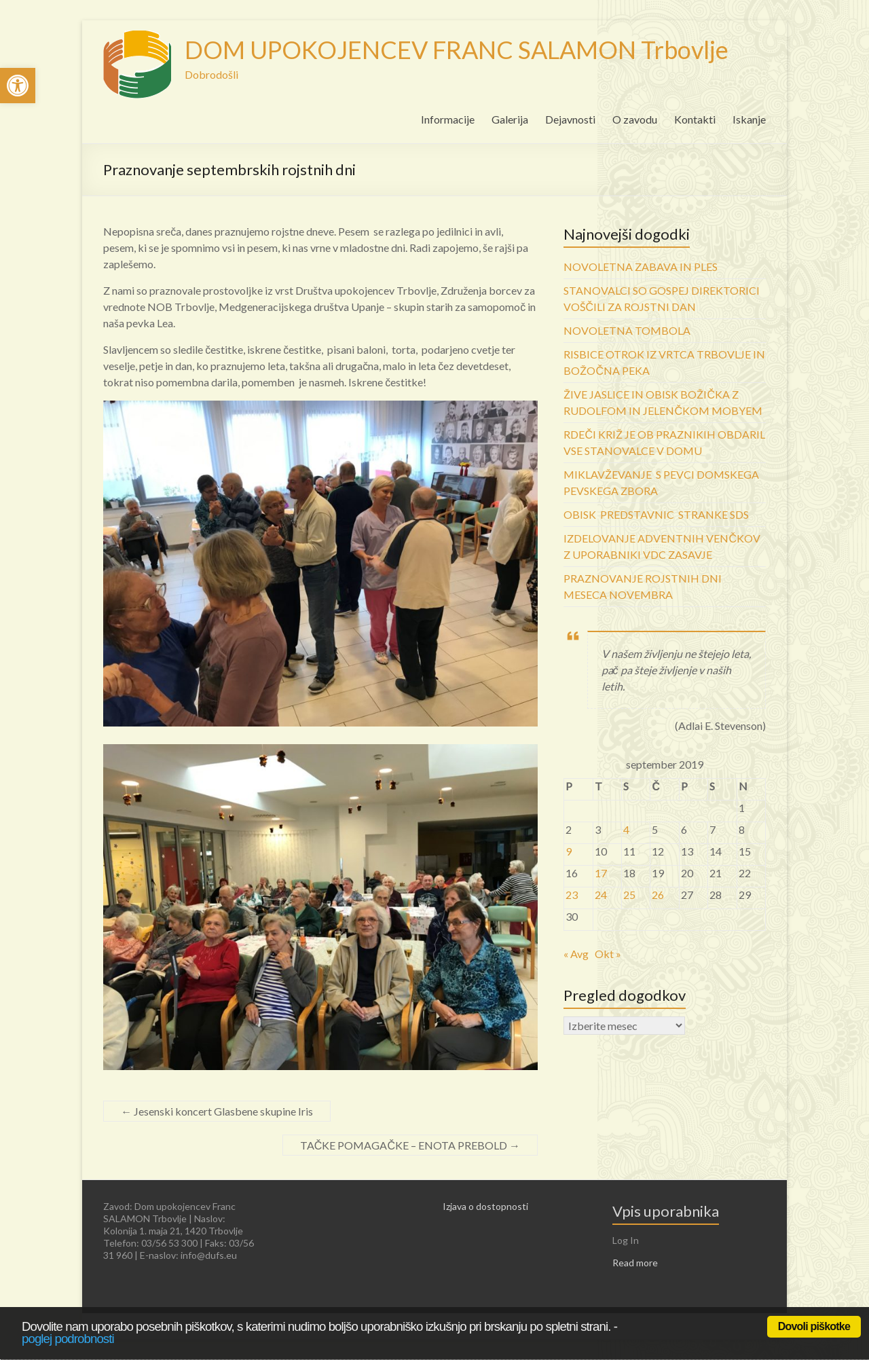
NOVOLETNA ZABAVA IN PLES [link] (640, 266)
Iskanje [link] (749, 119)
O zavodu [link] (634, 119)
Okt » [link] (608, 953)
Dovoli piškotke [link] (814, 1326)
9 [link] (569, 851)
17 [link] (601, 872)
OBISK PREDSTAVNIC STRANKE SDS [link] (656, 514)
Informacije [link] (448, 119)
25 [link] (629, 894)
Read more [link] (635, 1262)
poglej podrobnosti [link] (68, 1338)
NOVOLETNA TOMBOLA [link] (626, 330)
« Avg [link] (576, 953)
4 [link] (626, 829)
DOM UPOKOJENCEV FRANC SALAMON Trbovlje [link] (456, 50)
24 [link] (601, 894)
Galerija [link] (510, 119)
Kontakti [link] (695, 119)
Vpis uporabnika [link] (665, 1211)
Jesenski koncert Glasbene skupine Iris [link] (217, 1111)
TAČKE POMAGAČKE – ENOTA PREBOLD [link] (410, 1145)
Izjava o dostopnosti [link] (485, 1206)
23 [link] (572, 894)
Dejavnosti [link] (570, 119)
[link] (17, 85)
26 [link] (658, 894)
